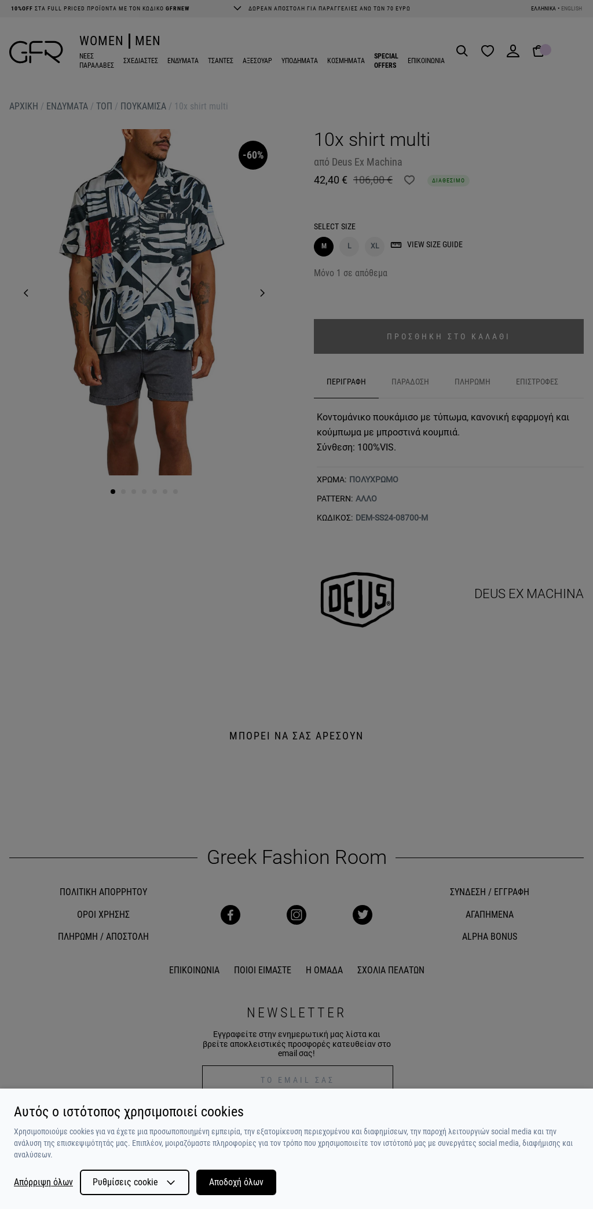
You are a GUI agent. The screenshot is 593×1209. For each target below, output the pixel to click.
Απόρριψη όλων (43, 1182)
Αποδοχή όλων (236, 1182)
